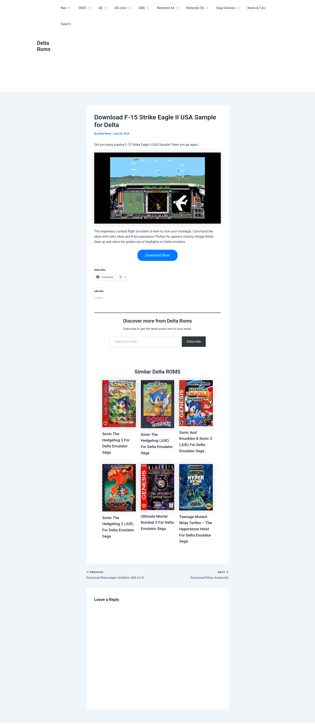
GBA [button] (143, 8)
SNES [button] (88, 8)
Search (270, 8)
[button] (74, 8)
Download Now (157, 239)
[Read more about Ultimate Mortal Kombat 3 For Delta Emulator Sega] (157, 470)
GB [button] (105, 8)
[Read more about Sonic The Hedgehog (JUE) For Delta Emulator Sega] (157, 388)
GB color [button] (124, 8)
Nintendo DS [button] (193, 8)
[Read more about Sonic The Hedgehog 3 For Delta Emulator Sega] (119, 388)
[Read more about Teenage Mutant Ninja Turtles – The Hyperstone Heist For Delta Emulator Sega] (196, 470)
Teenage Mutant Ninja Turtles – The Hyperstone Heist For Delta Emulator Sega (193, 512)
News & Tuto (249, 8)
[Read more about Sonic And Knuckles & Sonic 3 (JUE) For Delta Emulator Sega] (196, 387)
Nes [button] (71, 8)
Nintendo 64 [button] (165, 8)
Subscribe (194, 326)
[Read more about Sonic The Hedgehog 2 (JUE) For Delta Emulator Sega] (119, 471)
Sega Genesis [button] (222, 8)
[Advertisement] (171, 46)
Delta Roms (43, 38)
